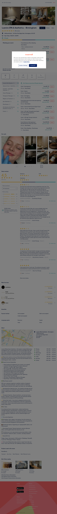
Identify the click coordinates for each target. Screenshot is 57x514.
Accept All (32, 65)
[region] (29, 59)
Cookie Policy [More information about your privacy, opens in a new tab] (26, 61)
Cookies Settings (23, 65)
